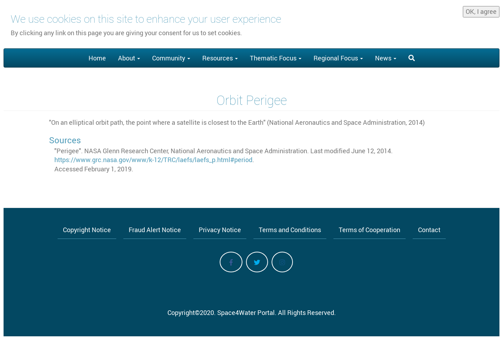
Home (97, 58)
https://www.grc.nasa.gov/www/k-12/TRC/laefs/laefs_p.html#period (153, 159)
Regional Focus (338, 58)
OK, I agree (481, 8)
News (385, 58)
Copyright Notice (87, 229)
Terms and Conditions (290, 229)
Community (171, 58)
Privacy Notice (220, 229)
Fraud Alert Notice (155, 229)
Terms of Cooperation (369, 229)
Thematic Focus (275, 58)
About (129, 58)
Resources (220, 58)
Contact (429, 229)
